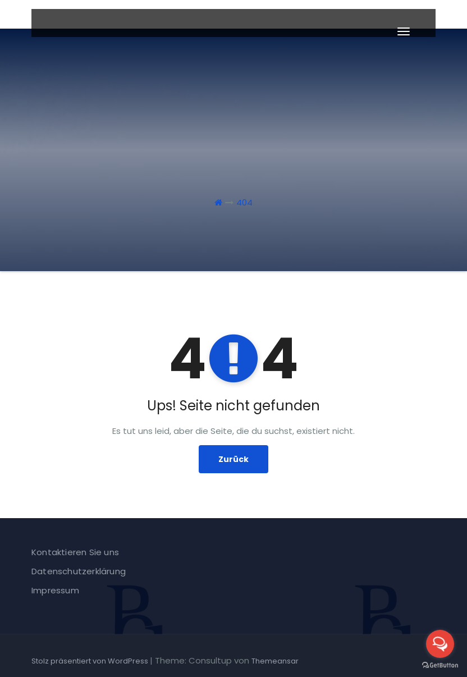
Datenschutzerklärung (78, 571)
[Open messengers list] (440, 644)
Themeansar (275, 661)
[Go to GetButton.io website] (440, 665)
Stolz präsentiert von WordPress (90, 661)
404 (244, 202)
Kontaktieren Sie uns (75, 552)
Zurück (233, 459)
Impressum (55, 590)
